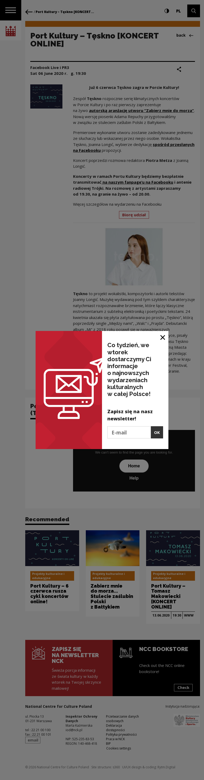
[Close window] (163, 337)
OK (157, 432)
